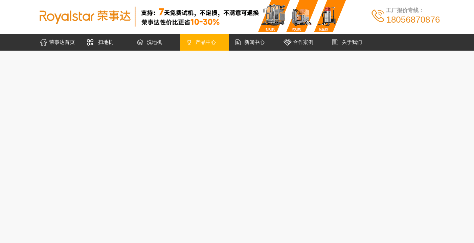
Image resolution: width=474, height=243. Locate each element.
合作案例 (303, 42)
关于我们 (352, 42)
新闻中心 (254, 42)
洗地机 (154, 42)
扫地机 (105, 42)
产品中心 (206, 42)
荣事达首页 (62, 42)
